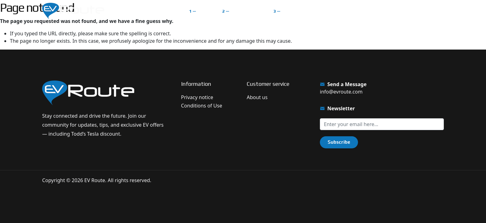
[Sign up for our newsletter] (382, 124)
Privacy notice (197, 97)
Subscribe (339, 142)
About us (257, 97)
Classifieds (295, 11)
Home (204, 11)
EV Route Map (246, 11)
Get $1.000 (423, 11)
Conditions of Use (201, 105)
